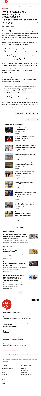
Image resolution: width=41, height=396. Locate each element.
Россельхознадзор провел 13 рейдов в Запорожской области (24, 163)
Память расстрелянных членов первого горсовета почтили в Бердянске (24, 173)
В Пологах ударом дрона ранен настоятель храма (13, 251)
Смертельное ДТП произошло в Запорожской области (24, 137)
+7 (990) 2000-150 (7, 324)
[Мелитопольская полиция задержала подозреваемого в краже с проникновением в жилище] (17, 220)
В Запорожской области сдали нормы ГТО (24, 183)
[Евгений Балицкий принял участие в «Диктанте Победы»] (17, 133)
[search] (29, 1)
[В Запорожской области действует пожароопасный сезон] (17, 159)
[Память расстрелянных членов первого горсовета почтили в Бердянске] (17, 178)
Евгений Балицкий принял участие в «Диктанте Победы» (25, 128)
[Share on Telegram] (6, 23)
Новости (4, 8)
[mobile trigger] (3, 1)
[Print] (12, 23)
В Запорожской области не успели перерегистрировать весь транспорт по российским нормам (15, 236)
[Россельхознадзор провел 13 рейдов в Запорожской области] (17, 168)
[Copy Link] (9, 23)
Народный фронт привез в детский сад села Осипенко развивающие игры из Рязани (14, 263)
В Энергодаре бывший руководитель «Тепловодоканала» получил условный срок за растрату (25, 193)
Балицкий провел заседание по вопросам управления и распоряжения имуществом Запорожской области (13, 277)
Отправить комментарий (32, 119)
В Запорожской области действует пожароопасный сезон (25, 155)
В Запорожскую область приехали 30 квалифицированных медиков (25, 146)
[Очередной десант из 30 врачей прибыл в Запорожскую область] (17, 208)
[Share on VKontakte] (3, 23)
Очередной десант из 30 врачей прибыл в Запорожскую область (24, 203)
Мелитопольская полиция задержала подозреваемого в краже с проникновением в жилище (24, 214)
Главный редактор (5, 26)
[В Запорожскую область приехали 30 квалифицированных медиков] (17, 150)
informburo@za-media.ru (10, 326)
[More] (15, 23)
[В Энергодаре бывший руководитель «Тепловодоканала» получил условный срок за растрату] (17, 199)
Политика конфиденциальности (10, 349)
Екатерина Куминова (7, 246)
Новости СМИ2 (20, 227)
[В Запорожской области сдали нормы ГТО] (17, 187)
